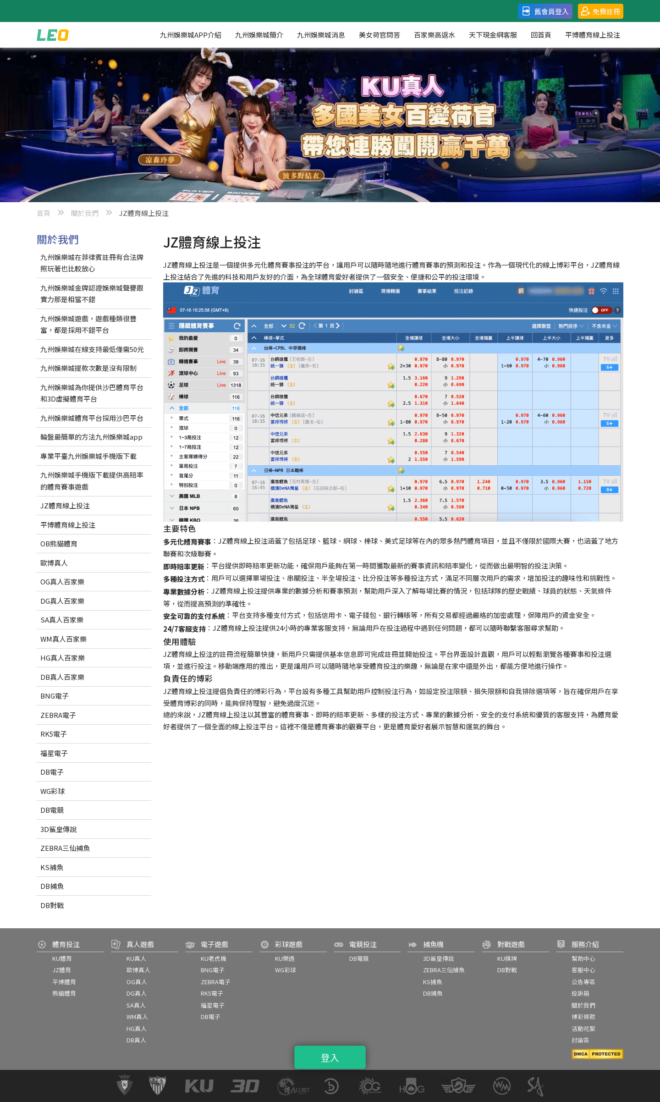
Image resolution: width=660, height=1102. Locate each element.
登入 (330, 1057)
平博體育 (64, 981)
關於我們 (85, 212)
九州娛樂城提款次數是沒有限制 (88, 368)
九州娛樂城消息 (321, 34)
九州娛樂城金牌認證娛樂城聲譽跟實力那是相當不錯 (91, 293)
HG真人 (136, 1028)
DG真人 (136, 993)
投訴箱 (580, 993)
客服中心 (583, 969)
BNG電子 (54, 695)
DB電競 (52, 810)
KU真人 (136, 958)
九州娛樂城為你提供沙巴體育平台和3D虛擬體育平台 (91, 393)
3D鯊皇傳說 (58, 829)
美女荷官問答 (379, 34)
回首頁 (541, 34)
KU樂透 (285, 958)
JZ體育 (61, 969)
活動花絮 (583, 1028)
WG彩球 (52, 791)
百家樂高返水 (434, 34)
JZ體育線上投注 (65, 505)
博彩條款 (583, 1016)
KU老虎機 (213, 958)
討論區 (580, 1040)
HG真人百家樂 (62, 657)
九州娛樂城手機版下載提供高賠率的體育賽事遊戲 (91, 480)
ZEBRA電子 (58, 715)
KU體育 (62, 958)
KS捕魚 (51, 867)
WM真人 (137, 1016)
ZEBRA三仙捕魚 (65, 848)
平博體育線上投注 (592, 34)
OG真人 (136, 981)
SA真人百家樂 (61, 619)
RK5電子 (53, 733)
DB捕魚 (52, 886)
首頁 (43, 212)
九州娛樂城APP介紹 (190, 34)
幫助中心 (583, 958)
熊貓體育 (64, 993)
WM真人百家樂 (63, 639)
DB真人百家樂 (62, 677)
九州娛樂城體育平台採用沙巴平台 (91, 418)
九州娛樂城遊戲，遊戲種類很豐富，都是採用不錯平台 (88, 324)
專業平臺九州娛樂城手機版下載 (88, 456)
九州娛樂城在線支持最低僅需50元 (92, 349)
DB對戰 (52, 905)
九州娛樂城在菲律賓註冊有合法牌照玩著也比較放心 (91, 263)
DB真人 (136, 1040)
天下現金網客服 (493, 34)
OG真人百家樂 (62, 581)
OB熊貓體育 (58, 543)
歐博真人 (54, 563)
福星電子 (54, 753)
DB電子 (52, 772)
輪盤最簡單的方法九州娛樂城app (91, 436)
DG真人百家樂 (62, 601)
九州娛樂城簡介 (259, 34)
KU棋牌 (507, 958)
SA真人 (136, 1005)
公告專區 (583, 981)
